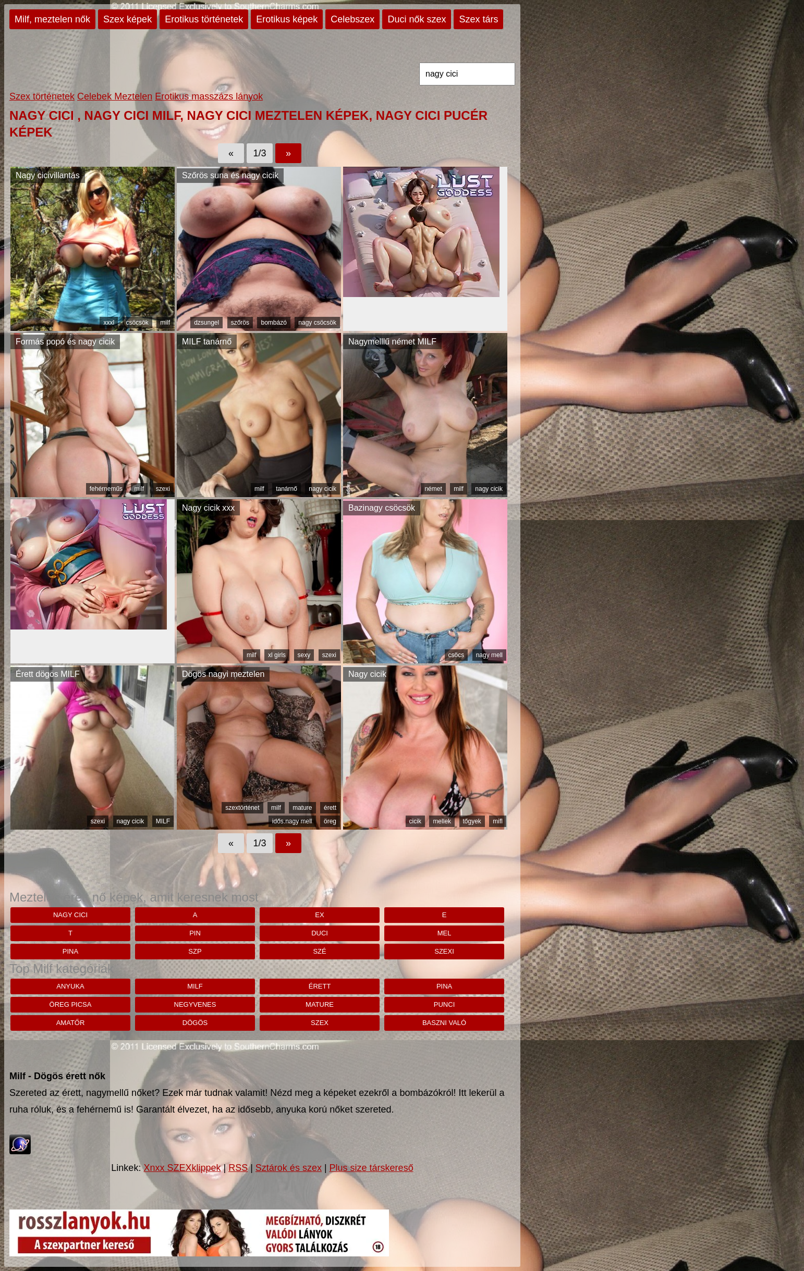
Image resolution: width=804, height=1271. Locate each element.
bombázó (273, 322)
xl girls (277, 655)
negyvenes (195, 1004)
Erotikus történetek (204, 19)
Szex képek (127, 19)
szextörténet (242, 807)
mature (302, 807)
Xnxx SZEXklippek (182, 1168)
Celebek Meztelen (114, 96)
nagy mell (489, 655)
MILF (163, 821)
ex (319, 915)
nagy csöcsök (317, 322)
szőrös (240, 322)
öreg (330, 821)
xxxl (108, 322)
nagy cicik (322, 488)
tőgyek (472, 821)
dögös (195, 1023)
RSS (238, 1168)
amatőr (70, 1023)
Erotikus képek (287, 19)
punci (444, 1004)
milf (165, 322)
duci (319, 933)
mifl (498, 821)
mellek (442, 821)
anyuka (70, 986)
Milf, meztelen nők (52, 19)
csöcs (456, 655)
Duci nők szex (416, 19)
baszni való (444, 1023)
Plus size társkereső (371, 1168)
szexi (163, 488)
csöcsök (137, 322)
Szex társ (478, 19)
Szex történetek (42, 96)
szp (194, 951)
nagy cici (70, 915)
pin (195, 933)
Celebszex (352, 19)
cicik (415, 821)
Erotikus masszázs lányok (209, 96)
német (433, 488)
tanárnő (286, 488)
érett (330, 807)
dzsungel (206, 322)
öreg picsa (71, 1004)
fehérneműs (106, 488)
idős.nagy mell (292, 821)
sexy (304, 655)
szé (319, 951)
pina (70, 951)
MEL (444, 933)
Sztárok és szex (288, 1168)
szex (319, 1023)
